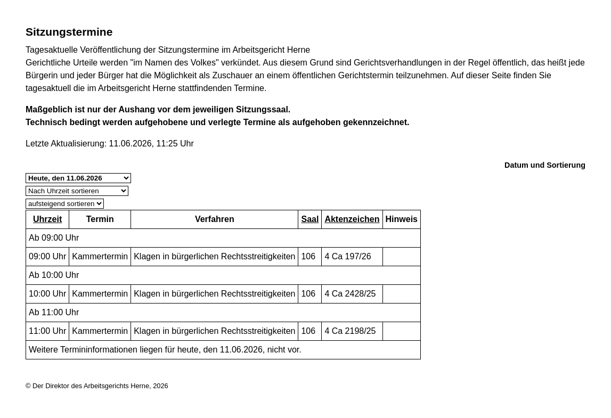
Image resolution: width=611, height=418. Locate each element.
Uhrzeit (47, 219)
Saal (310, 219)
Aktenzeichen (351, 219)
